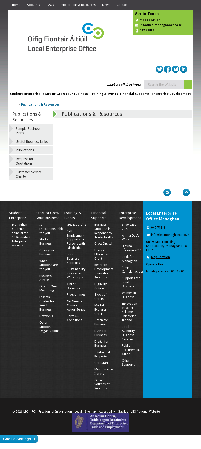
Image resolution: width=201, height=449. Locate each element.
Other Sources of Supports (102, 384)
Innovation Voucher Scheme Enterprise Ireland (129, 312)
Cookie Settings (17, 439)
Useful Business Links (32, 142)
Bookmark (176, 192)
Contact (122, 5)
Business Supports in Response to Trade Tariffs (103, 231)
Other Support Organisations (49, 327)
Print (157, 192)
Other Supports (128, 363)
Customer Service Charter (29, 174)
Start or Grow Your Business (65, 94)
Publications (25, 150)
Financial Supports (135, 94)
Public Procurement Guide (131, 350)
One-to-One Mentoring (48, 288)
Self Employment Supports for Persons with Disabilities (76, 239)
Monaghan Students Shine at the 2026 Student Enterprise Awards (21, 235)
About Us (33, 5)
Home (16, 5)
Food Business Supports (73, 258)
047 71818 (147, 30)
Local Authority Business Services (128, 333)
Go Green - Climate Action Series (76, 305)
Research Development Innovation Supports (103, 271)
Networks (46, 316)
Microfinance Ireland (103, 371)
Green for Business (101, 322)
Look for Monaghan (129, 259)
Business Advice (45, 278)
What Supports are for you (48, 265)
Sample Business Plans (28, 131)
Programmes (76, 294)
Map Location (150, 20)
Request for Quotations (24, 161)
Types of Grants (100, 297)
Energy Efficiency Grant (101, 254)
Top (186, 192)
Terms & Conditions (74, 318)
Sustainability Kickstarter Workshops (76, 273)
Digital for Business (101, 343)
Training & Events (104, 94)
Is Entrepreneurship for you (51, 229)
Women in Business (129, 295)
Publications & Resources (78, 5)
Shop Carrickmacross (133, 269)
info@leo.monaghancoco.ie (161, 25)
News (106, 5)
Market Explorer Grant (100, 310)
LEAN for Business (100, 333)
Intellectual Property (102, 354)
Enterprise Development (171, 94)
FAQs (50, 5)
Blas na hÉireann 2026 (131, 248)
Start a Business (45, 241)
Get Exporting (76, 224)
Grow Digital (103, 243)
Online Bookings (73, 286)
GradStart (101, 363)
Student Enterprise (25, 94)
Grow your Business (46, 252)
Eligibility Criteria (100, 286)
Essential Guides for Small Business (46, 303)
